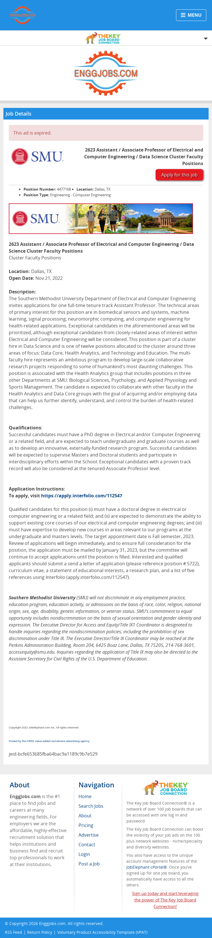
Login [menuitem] (84, 854)
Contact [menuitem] (87, 844)
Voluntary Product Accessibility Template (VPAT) (102, 932)
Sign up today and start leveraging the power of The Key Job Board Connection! (165, 899)
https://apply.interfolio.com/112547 (81, 496)
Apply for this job (179, 175)
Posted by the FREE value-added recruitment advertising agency (49, 741)
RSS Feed (13, 932)
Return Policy (39, 932)
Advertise (89, 835)
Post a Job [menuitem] (89, 864)
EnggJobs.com (52, 923)
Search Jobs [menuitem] (91, 806)
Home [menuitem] (85, 796)
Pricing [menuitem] (86, 825)
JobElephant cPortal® (146, 867)
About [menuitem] (85, 816)
